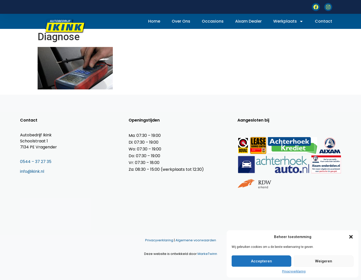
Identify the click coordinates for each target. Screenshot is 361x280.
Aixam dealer (248, 21)
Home (154, 21)
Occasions (213, 21)
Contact (323, 21)
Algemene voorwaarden (195, 240)
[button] (350, 236)
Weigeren (323, 261)
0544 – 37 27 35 (35, 161)
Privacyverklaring (294, 271)
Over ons (181, 21)
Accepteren (261, 261)
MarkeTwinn (207, 253)
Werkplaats (288, 21)
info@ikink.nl (32, 171)
